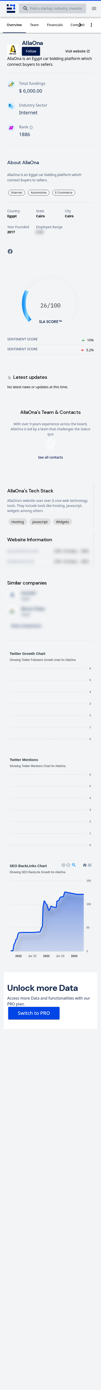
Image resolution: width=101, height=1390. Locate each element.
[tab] (14, 25)
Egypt (12, 216)
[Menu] (94, 8)
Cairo (40, 216)
